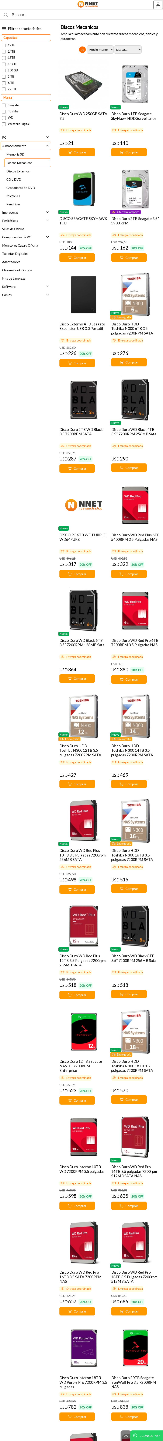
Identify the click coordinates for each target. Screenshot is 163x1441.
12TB (11, 45)
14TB (11, 51)
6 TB (11, 83)
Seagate (13, 105)
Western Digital (19, 124)
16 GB (12, 64)
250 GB (13, 70)
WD (10, 117)
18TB (11, 57)
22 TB (12, 89)
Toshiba (13, 111)
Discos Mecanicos (79, 27)
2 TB (11, 76)
